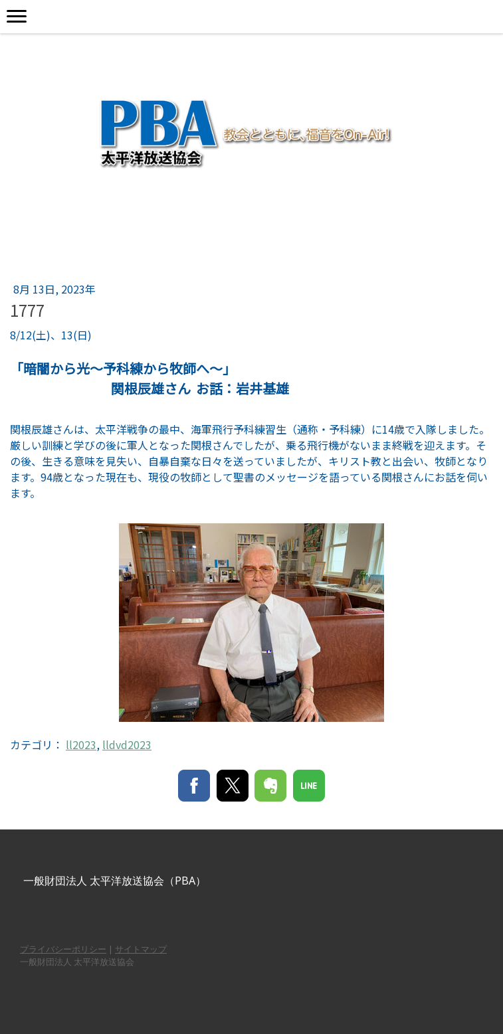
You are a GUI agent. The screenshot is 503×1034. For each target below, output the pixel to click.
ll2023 (81, 744)
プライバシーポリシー (63, 949)
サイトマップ (141, 949)
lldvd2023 (126, 744)
